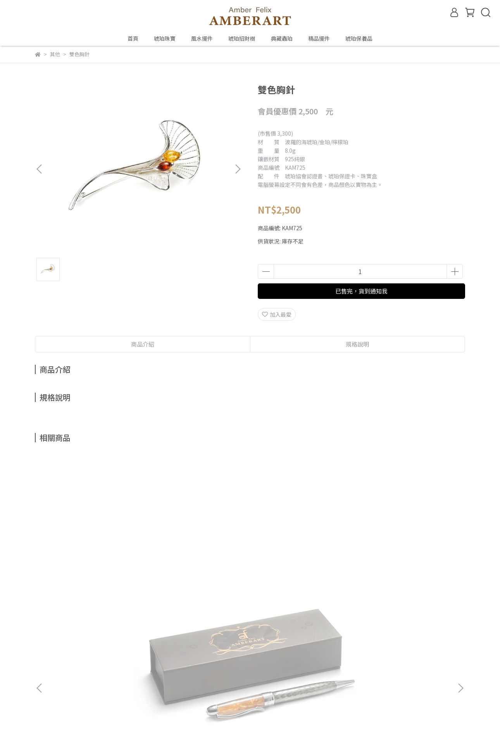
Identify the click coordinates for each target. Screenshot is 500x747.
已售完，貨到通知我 (361, 291)
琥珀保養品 (358, 38)
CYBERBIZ (196, 727)
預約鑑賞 (160, 634)
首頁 (133, 38)
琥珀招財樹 (241, 38)
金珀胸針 (197, 549)
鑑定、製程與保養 (118, 634)
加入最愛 (276, 314)
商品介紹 (142, 344)
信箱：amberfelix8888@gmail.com (80, 671)
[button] (237, 169)
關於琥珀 (46, 634)
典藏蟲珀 (282, 38)
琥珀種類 (77, 634)
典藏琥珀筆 (93, 549)
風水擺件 (202, 38)
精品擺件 (319, 38)
